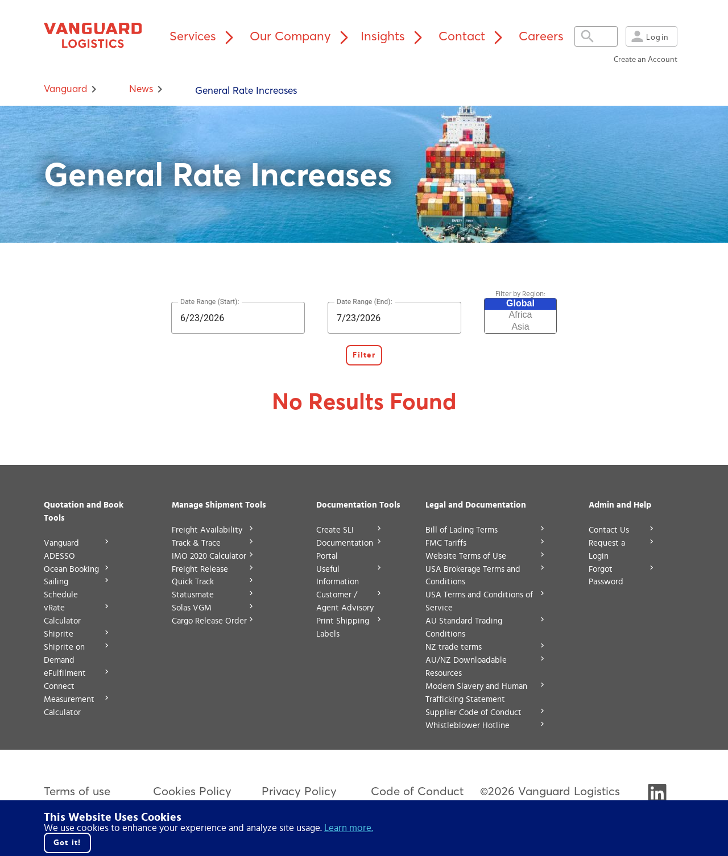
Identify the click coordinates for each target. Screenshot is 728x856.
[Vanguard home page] (98, 36)
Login (648, 36)
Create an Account (645, 60)
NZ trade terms (453, 647)
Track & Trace (196, 543)
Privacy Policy (299, 791)
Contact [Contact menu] (473, 36)
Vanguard (65, 88)
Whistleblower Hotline (467, 725)
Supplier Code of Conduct (473, 712)
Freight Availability (207, 530)
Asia (520, 327)
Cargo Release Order (209, 621)
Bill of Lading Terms (461, 530)
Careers (541, 36)
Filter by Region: (520, 294)
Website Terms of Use (465, 556)
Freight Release (200, 569)
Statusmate (193, 595)
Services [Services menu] (204, 36)
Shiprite (58, 634)
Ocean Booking (71, 569)
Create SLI (335, 530)
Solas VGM (192, 608)
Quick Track (193, 581)
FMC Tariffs (445, 543)
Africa (520, 315)
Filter (364, 355)
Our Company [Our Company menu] (302, 36)
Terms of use (77, 791)
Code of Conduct (417, 791)
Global (520, 304)
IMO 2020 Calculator (209, 556)
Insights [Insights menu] (394, 36)
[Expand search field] (602, 36)
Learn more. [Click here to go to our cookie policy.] (348, 828)
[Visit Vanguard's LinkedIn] (657, 798)
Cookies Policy (192, 791)
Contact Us (609, 530)
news (141, 88)
